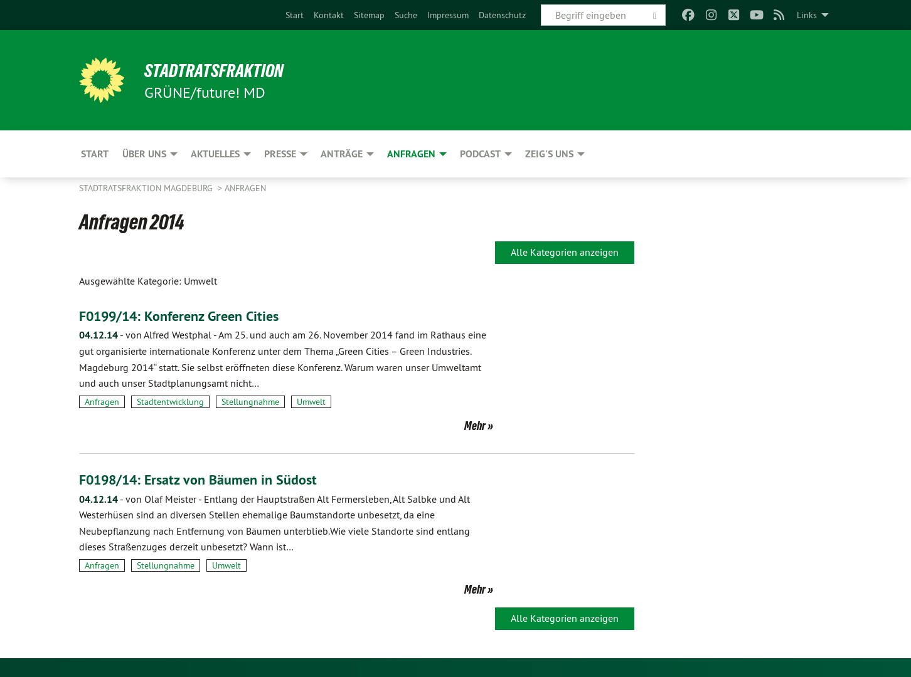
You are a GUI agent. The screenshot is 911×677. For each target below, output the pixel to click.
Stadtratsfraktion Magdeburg (147, 188)
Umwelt (311, 401)
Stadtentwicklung (170, 401)
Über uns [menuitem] (144, 153)
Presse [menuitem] (280, 153)
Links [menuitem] (807, 15)
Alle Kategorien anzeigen (565, 252)
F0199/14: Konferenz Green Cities (188, 315)
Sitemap (369, 15)
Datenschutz (502, 15)
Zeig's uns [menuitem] (549, 153)
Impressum (448, 15)
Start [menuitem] (95, 153)
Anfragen (245, 188)
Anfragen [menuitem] (411, 153)
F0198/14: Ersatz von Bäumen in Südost (208, 479)
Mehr (475, 426)
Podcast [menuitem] (480, 153)
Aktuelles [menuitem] (215, 153)
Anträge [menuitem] (342, 153)
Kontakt (329, 15)
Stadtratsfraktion (222, 70)
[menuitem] (294, 15)
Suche (406, 15)
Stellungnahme (250, 401)
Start (294, 15)
